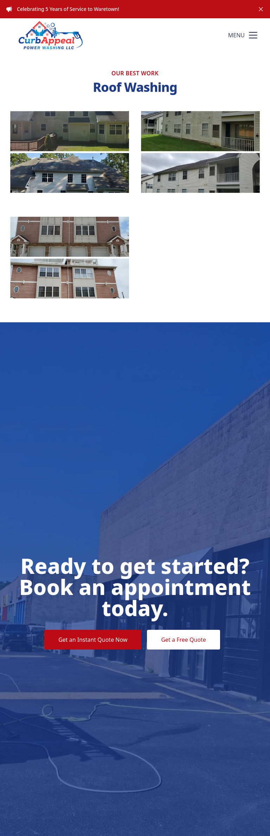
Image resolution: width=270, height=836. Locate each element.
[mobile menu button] (253, 35)
